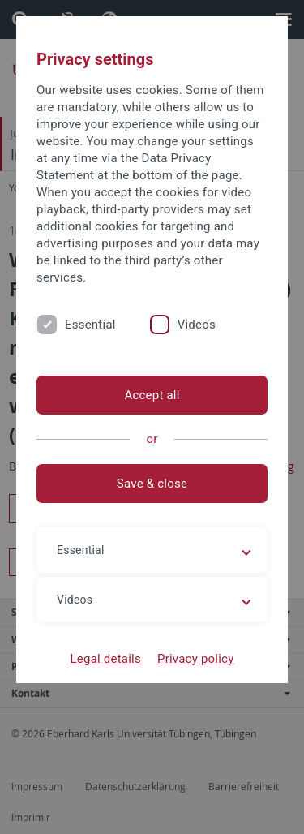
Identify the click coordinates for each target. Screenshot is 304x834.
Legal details (106, 658)
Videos (197, 324)
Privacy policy (195, 658)
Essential (90, 324)
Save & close (152, 483)
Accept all (151, 395)
